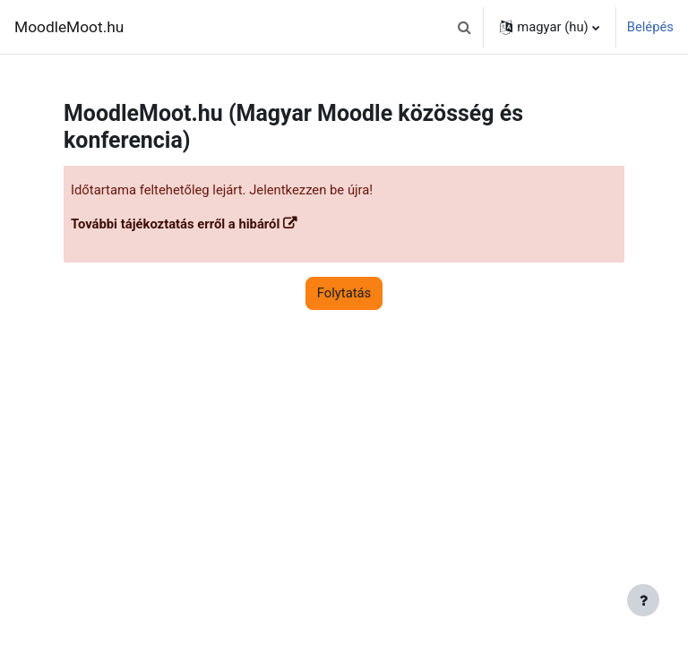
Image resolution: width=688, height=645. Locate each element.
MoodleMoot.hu (69, 27)
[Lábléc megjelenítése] (643, 600)
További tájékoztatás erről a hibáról (175, 224)
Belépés (650, 27)
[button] (464, 27)
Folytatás (344, 293)
